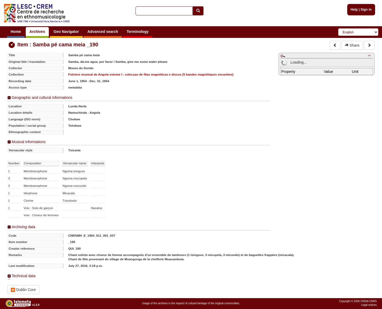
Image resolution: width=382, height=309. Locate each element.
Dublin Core (23, 290)
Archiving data (23, 227)
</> (369, 55)
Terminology (138, 31)
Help (354, 9)
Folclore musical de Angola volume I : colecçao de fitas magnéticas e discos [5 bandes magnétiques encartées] (150, 74)
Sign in (366, 9)
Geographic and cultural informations (42, 97)
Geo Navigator (66, 31)
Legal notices (369, 304)
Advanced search (102, 31)
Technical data (24, 276)
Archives (37, 31)
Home (16, 31)
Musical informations (29, 142)
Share (352, 45)
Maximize (282, 56)
